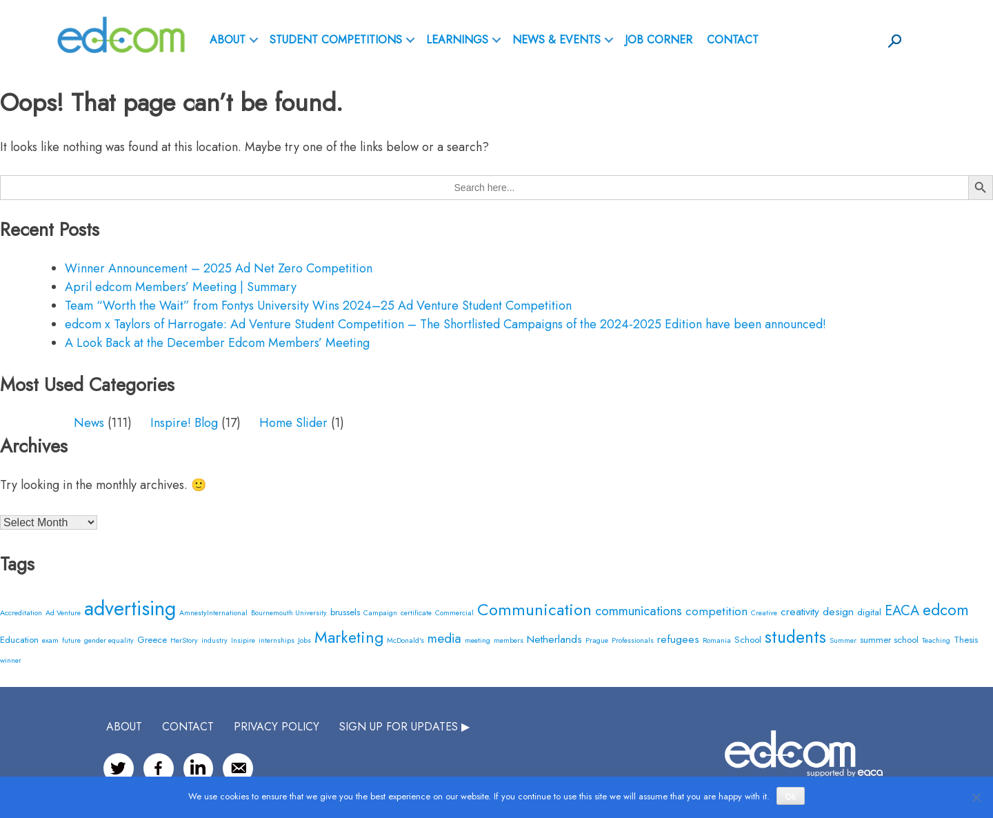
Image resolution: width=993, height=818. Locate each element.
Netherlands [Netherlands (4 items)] (554, 639)
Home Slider (293, 423)
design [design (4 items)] (838, 611)
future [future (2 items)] (71, 640)
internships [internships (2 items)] (276, 640)
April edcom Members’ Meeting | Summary (181, 287)
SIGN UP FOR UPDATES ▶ (404, 727)
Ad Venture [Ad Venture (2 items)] (63, 613)
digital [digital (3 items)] (869, 612)
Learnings (457, 40)
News (89, 423)
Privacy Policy (276, 727)
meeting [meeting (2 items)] (477, 640)
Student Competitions (336, 40)
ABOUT (227, 40)
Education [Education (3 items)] (19, 639)
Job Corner (658, 40)
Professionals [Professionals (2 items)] (633, 640)
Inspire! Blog (184, 423)
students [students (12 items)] (795, 637)
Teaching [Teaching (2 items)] (936, 640)
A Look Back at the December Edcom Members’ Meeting (217, 343)
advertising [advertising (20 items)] (130, 608)
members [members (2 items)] (508, 640)
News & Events (556, 40)
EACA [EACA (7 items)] (902, 611)
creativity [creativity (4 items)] (800, 611)
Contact (733, 40)
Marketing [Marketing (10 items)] (348, 637)
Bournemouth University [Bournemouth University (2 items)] (289, 613)
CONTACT (188, 727)
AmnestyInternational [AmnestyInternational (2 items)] (213, 613)
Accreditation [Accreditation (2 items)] (21, 613)
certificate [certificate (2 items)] (416, 613)
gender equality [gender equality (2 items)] (109, 640)
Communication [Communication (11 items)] (534, 609)
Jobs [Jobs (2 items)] (304, 640)
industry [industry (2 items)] (214, 640)
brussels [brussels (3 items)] (345, 612)
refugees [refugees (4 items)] (678, 639)
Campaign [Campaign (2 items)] (380, 613)
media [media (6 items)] (444, 638)
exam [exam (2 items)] (50, 640)
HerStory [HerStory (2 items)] (184, 640)
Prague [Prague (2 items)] (596, 640)
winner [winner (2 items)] (10, 660)
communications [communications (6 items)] (638, 610)
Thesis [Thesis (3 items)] (966, 639)
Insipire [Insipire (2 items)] (243, 640)
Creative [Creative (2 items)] (764, 613)
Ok (790, 796)
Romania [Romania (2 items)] (717, 640)
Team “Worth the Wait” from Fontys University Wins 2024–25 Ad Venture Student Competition (318, 306)
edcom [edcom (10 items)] (946, 609)
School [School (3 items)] (747, 639)
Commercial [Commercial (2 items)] (454, 613)
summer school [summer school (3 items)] (889, 639)
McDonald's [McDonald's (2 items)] (405, 640)
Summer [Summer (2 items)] (843, 640)
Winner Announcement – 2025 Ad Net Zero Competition (218, 268)
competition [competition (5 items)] (716, 610)
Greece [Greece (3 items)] (152, 639)
